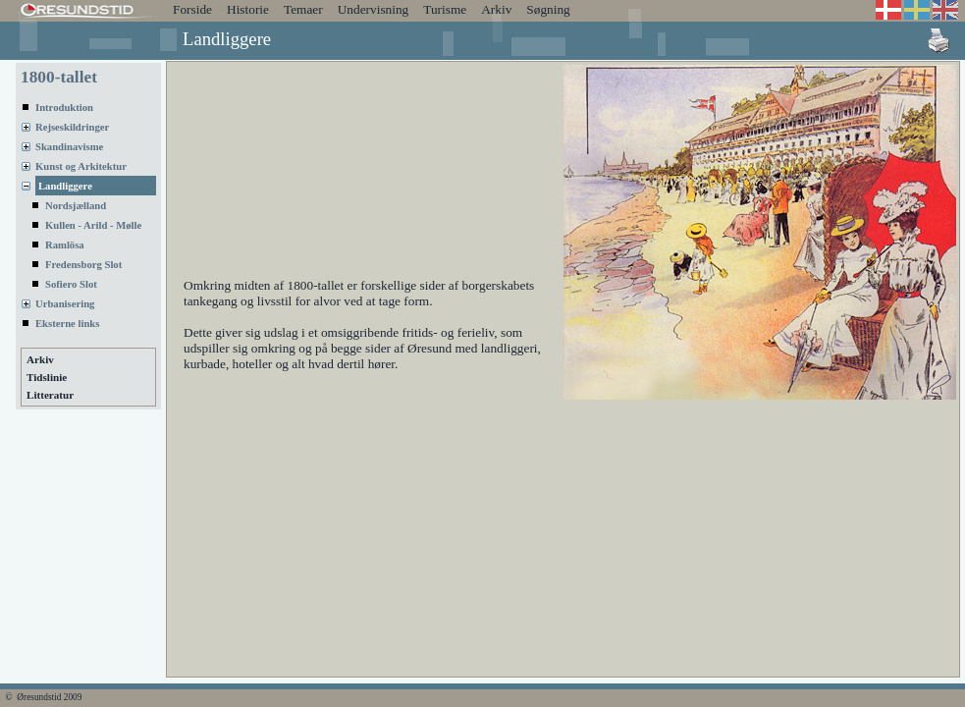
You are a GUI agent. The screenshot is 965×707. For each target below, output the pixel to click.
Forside (192, 9)
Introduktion (64, 107)
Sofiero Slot (71, 284)
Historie (248, 9)
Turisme (444, 9)
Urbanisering (64, 304)
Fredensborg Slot (83, 264)
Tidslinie (47, 377)
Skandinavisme (69, 146)
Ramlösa (64, 245)
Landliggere (65, 186)
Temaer (303, 9)
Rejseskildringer (72, 127)
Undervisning (373, 9)
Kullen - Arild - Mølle (93, 225)
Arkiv (496, 9)
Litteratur (50, 395)
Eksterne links (67, 323)
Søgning (547, 9)
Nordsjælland (75, 205)
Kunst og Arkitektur (81, 166)
